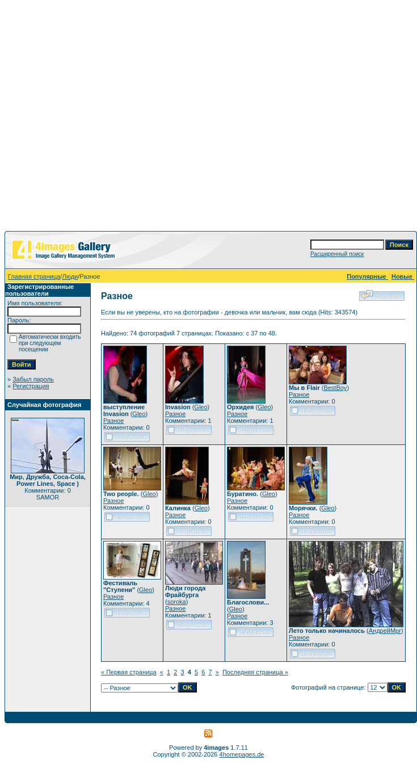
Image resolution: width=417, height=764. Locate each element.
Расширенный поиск (337, 254)
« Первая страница (129, 672)
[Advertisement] (106, 117)
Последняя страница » (255, 672)
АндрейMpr (385, 630)
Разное (113, 420)
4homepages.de (242, 754)
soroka (176, 601)
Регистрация (30, 386)
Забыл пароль (33, 379)
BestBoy (335, 387)
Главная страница (34, 276)
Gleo (138, 413)
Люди (70, 276)
